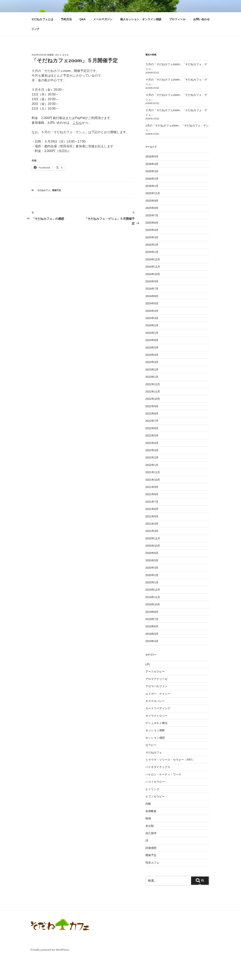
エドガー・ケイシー (157, 693)
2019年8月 (152, 611)
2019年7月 (152, 619)
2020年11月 (152, 538)
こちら (77, 122)
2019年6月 (152, 626)
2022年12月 (152, 384)
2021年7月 (152, 501)
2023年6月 (152, 340)
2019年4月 (152, 641)
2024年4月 (152, 310)
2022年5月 (152, 435)
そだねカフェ (43, 190)
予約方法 (66, 19)
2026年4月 (152, 164)
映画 (148, 818)
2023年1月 (152, 376)
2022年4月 (152, 443)
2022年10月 (152, 398)
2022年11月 (152, 391)
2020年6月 (152, 553)
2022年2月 (152, 457)
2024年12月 (152, 259)
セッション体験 (155, 730)
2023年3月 (152, 362)
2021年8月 (152, 494)
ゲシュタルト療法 (156, 723)
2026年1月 (152, 186)
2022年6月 (152, 428)
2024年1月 (152, 332)
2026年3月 (152, 171)
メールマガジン (102, 19)
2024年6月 (152, 296)
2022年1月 (152, 465)
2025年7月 (152, 215)
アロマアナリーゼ (156, 679)
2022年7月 (152, 420)
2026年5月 (152, 156)
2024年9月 (152, 281)
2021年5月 (152, 516)
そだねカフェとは (42, 19)
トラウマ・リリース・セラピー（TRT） (170, 759)
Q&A (82, 19)
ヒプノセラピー (155, 796)
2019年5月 (152, 633)
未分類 (149, 825)
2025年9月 (152, 200)
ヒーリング (152, 789)
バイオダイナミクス (157, 767)
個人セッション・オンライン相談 (140, 19)
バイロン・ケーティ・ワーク (163, 774)
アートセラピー (155, 671)
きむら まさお (62, 55)
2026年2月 (152, 178)
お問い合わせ (201, 19)
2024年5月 (152, 303)
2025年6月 (152, 222)
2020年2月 (152, 575)
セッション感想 (155, 737)
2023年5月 (152, 347)
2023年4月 (152, 354)
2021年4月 (152, 523)
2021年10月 (152, 479)
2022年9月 (152, 406)
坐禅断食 (150, 811)
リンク (35, 28)
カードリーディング (157, 708)
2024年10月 (152, 274)
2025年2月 (152, 244)
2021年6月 (152, 509)
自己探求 (150, 833)
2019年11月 (152, 597)
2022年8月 (152, 413)
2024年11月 (152, 266)
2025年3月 (152, 237)
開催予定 (56, 190)
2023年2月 (152, 369)
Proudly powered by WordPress (49, 949)
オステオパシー (155, 701)
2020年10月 (152, 545)
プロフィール (177, 19)
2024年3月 (152, 318)
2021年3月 (152, 531)
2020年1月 (152, 582)
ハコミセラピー (155, 781)
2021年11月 (152, 472)
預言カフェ (152, 862)
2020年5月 (152, 560)
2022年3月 (152, 450)
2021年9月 (152, 487)
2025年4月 (152, 230)
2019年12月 (152, 589)
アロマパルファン (156, 686)
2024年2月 (152, 325)
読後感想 (150, 847)
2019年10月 (152, 604)
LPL (147, 664)
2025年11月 (152, 193)
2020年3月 (152, 567)
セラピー (150, 745)
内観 (148, 803)
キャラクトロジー (156, 715)
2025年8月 (152, 208)
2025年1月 (152, 251)
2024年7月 (152, 288)
